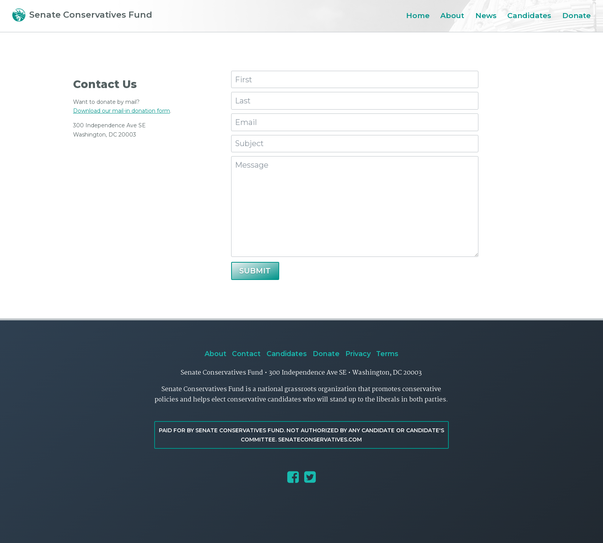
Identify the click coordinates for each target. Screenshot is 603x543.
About (452, 15)
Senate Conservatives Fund (82, 14)
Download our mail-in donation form (121, 110)
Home (418, 15)
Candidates (529, 15)
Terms (387, 354)
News (485, 15)
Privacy (358, 354)
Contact (246, 354)
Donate (576, 15)
